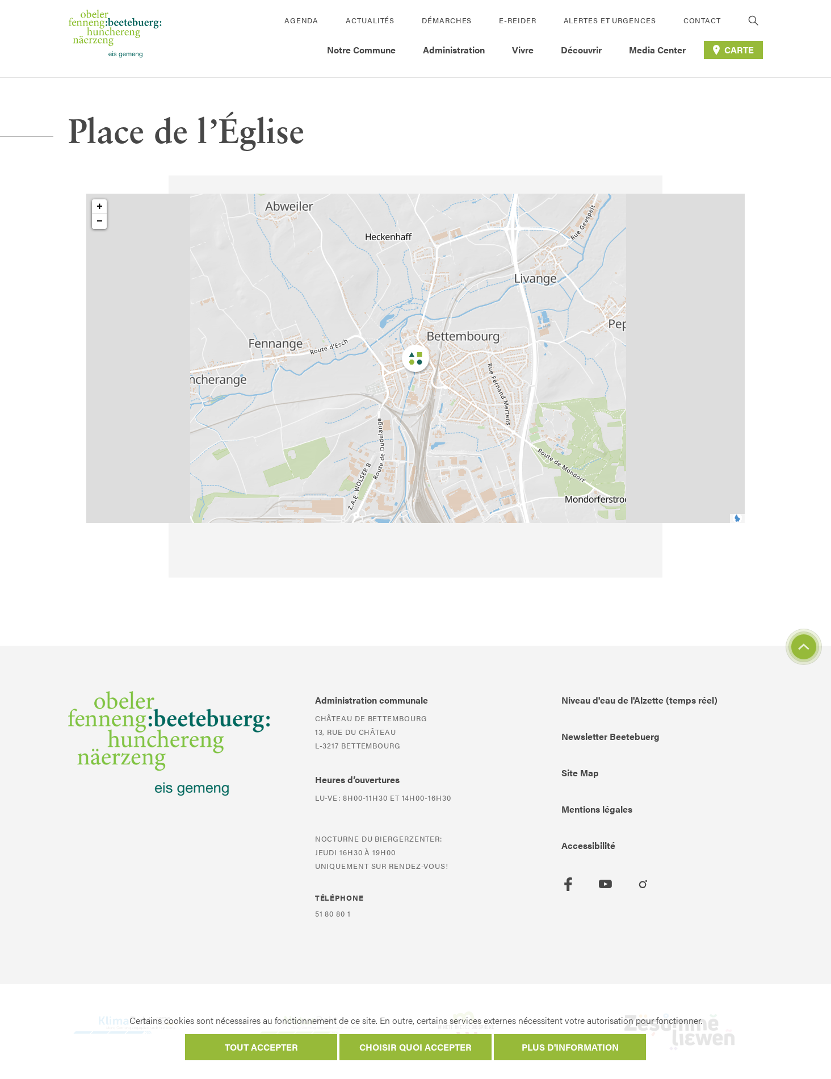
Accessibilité (588, 845)
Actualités (370, 20)
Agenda (301, 20)
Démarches (447, 20)
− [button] (99, 221)
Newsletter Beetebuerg (610, 736)
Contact (702, 20)
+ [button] (99, 207)
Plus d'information (570, 1046)
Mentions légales (596, 808)
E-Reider (517, 20)
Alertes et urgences (610, 20)
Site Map (580, 772)
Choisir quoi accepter (415, 1046)
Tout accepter (261, 1046)
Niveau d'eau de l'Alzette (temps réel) (639, 699)
